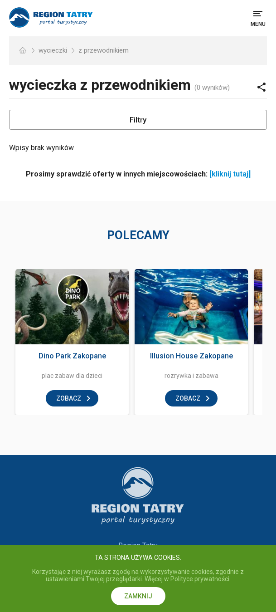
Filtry (138, 119)
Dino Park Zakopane (72, 356)
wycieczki (53, 50)
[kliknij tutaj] (230, 174)
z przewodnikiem (103, 50)
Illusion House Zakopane (191, 356)
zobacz (68, 398)
